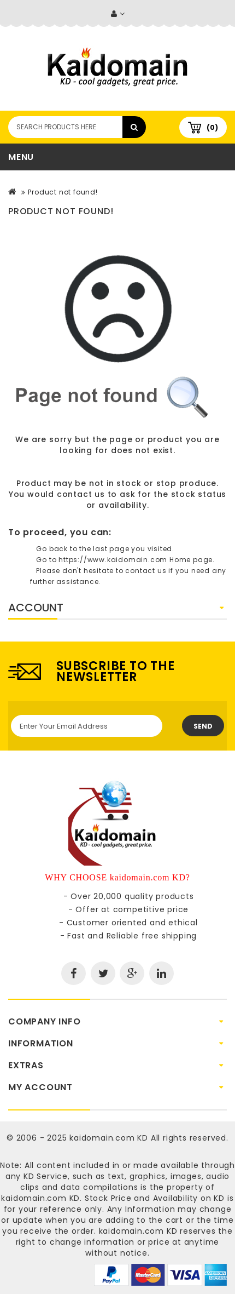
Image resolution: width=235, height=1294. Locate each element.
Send (203, 726)
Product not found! (62, 192)
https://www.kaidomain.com (112, 559)
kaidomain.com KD (108, 1137)
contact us (81, 494)
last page (111, 548)
